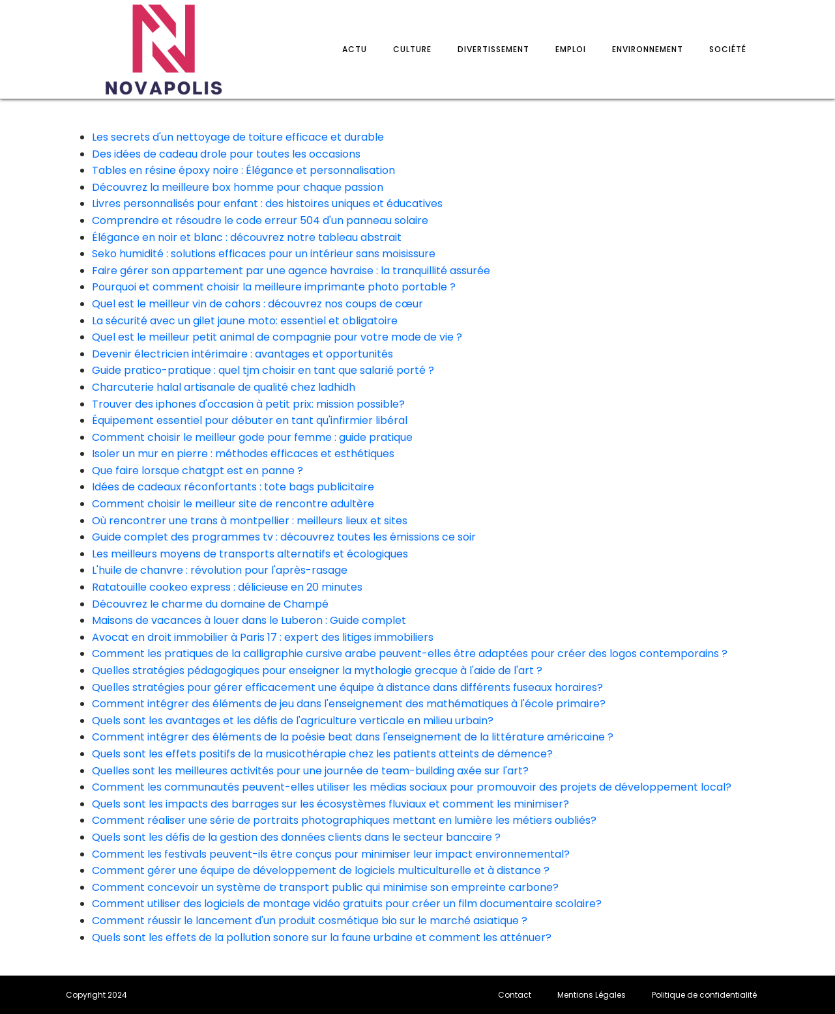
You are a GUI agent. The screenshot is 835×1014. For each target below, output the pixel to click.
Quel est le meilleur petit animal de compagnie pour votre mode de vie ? (277, 337)
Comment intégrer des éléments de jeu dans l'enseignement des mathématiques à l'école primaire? (349, 703)
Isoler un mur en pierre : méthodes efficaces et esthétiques (243, 453)
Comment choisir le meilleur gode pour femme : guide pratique (252, 437)
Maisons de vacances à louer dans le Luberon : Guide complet (249, 620)
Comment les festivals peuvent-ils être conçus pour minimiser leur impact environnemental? (331, 854)
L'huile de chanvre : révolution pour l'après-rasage (219, 570)
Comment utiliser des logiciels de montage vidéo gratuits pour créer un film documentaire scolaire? (347, 903)
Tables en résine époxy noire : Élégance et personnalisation (243, 170)
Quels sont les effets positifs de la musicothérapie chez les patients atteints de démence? (322, 753)
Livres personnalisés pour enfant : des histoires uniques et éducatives (267, 203)
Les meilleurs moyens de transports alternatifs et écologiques (250, 553)
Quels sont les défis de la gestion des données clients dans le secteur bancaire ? (296, 837)
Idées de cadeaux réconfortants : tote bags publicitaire (233, 486)
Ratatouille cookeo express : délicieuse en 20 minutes (227, 587)
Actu (354, 49)
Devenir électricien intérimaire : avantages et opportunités (242, 353)
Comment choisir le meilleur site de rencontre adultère (233, 503)
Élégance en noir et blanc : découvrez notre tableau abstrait (247, 237)
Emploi (570, 49)
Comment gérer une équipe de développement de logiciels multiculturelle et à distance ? (320, 870)
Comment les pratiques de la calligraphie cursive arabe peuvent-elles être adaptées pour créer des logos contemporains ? (409, 653)
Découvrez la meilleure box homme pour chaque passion (237, 187)
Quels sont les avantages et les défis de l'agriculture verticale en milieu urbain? (292, 720)
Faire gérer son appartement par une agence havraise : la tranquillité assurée (291, 270)
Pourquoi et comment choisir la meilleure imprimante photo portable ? (274, 286)
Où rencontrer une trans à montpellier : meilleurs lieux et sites (249, 520)
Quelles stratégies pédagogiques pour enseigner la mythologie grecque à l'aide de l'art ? (317, 670)
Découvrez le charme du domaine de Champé (210, 604)
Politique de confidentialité (704, 994)
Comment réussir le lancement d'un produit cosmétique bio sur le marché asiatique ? (309, 920)
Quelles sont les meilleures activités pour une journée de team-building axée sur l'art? (310, 770)
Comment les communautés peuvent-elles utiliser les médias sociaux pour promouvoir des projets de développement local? (411, 787)
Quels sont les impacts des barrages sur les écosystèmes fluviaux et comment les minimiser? (330, 803)
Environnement (647, 49)
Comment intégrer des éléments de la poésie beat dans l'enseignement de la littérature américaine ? (352, 736)
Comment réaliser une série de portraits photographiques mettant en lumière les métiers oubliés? (344, 820)
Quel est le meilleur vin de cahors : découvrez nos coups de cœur (257, 303)
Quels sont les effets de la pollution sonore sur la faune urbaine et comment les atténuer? (321, 937)
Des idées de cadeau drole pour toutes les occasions (226, 154)
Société (727, 49)
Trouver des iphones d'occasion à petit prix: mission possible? (248, 404)
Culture (412, 49)
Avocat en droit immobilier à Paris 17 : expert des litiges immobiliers (262, 637)
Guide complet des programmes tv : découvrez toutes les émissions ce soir (284, 536)
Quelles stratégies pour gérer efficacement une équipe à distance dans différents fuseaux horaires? (347, 687)
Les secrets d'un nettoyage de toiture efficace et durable (238, 137)
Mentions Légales (591, 994)
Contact (514, 994)
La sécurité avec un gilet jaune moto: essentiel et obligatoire (245, 320)
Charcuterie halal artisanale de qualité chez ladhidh (223, 387)
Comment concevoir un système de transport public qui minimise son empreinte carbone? (325, 887)
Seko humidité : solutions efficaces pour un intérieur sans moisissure (263, 253)
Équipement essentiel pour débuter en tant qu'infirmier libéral (249, 420)
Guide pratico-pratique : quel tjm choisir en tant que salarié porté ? (263, 370)
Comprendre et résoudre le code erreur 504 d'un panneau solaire (260, 220)
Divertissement (493, 49)
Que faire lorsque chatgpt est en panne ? (197, 470)
